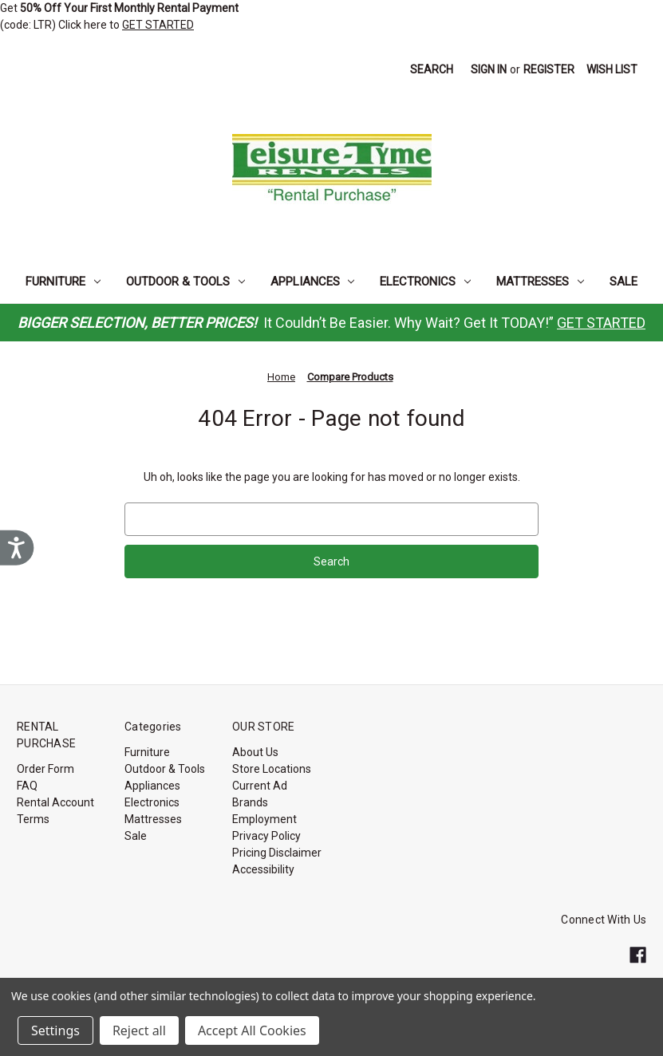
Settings (55, 1030)
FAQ (27, 785)
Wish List (611, 69)
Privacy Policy (266, 835)
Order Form (45, 768)
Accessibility (263, 869)
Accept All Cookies (252, 1030)
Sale (623, 281)
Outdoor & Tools (185, 281)
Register (548, 69)
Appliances (312, 281)
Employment (264, 819)
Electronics (425, 281)
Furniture (63, 281)
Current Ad (259, 785)
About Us (255, 752)
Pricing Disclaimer (277, 852)
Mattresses (540, 281)
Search (431, 69)
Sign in (489, 69)
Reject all (139, 1030)
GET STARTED (158, 24)
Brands (250, 802)
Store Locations (271, 768)
